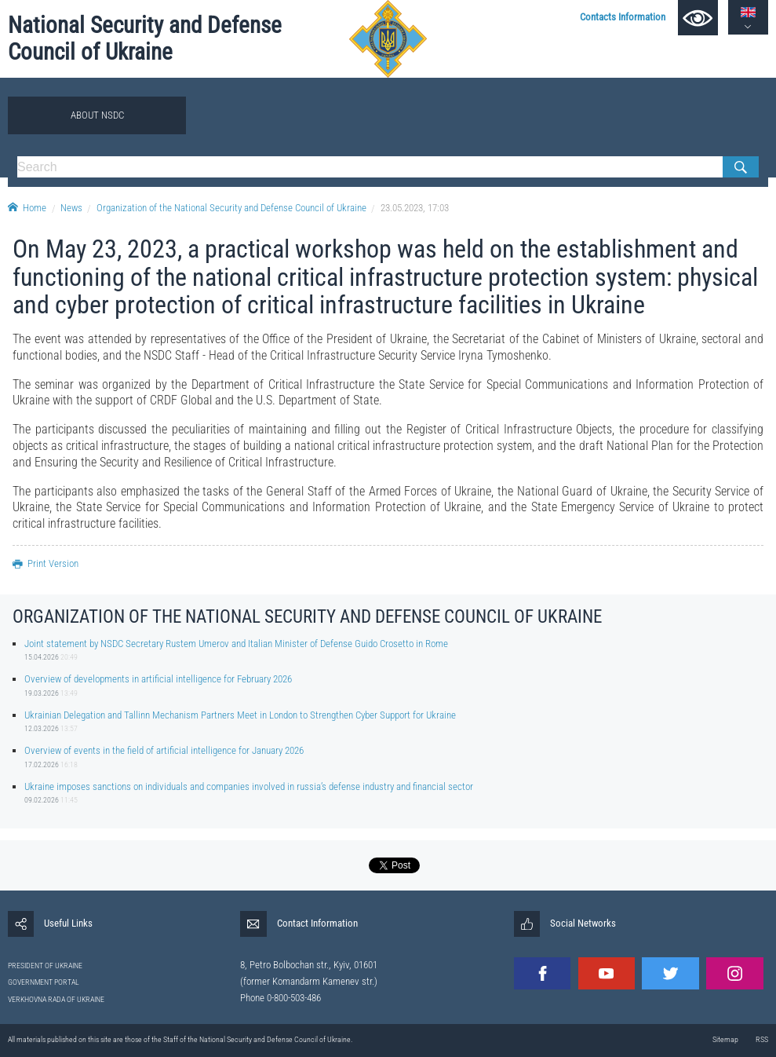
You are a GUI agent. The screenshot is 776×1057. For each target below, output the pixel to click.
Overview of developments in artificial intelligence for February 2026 (158, 679)
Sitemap (725, 1039)
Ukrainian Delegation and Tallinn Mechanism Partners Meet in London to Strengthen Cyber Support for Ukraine (240, 715)
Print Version (45, 563)
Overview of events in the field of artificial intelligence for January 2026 (164, 750)
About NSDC (97, 115)
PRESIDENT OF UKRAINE (45, 965)
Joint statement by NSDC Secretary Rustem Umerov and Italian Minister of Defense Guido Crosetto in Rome (236, 643)
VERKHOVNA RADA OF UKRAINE (56, 999)
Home (27, 208)
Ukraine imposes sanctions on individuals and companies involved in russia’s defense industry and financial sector (248, 786)
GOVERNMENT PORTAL (43, 982)
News (71, 208)
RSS (762, 1039)
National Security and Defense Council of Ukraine (145, 38)
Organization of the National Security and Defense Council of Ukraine (231, 208)
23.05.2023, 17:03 (415, 208)
